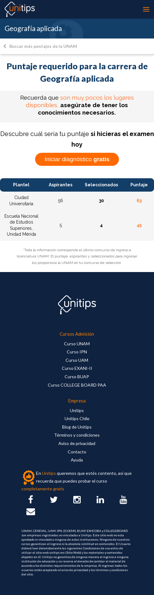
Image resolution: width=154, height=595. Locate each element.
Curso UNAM (77, 343)
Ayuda (77, 459)
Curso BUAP (77, 376)
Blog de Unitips (77, 426)
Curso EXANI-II (77, 368)
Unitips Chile (77, 418)
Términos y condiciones (77, 435)
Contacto (77, 451)
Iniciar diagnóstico (76, 159)
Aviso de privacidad (76, 443)
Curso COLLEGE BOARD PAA (77, 385)
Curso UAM (77, 360)
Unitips (77, 410)
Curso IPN (77, 351)
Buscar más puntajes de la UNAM (40, 46)
